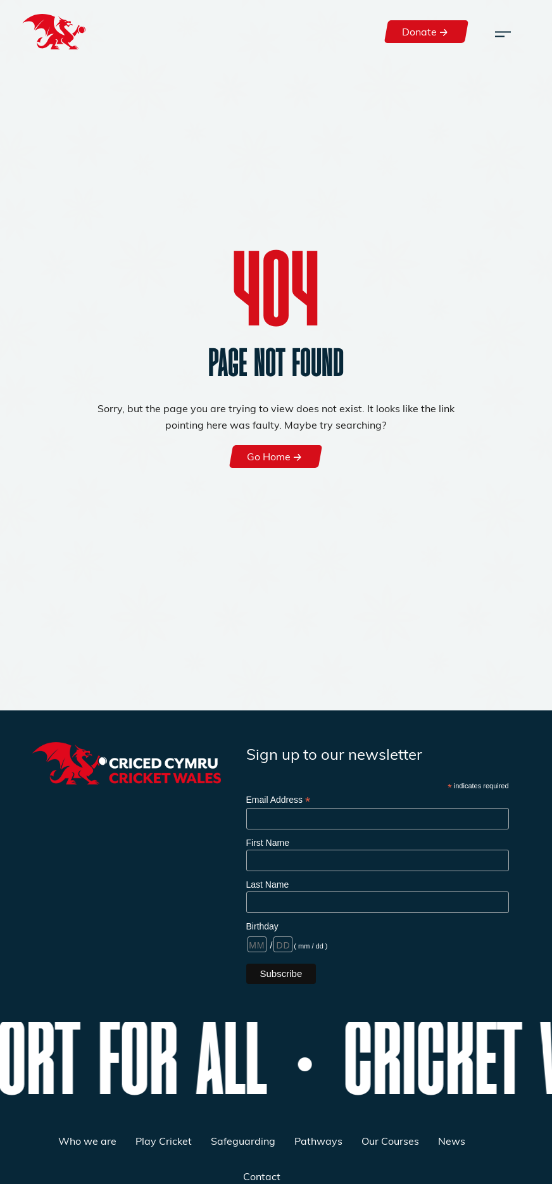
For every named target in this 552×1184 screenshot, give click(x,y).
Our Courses (390, 1140)
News (451, 1140)
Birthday (262, 926)
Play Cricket (163, 1140)
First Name (267, 843)
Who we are (87, 1140)
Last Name (267, 884)
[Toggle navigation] (503, 31)
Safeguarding (243, 1140)
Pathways (318, 1140)
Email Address (278, 800)
